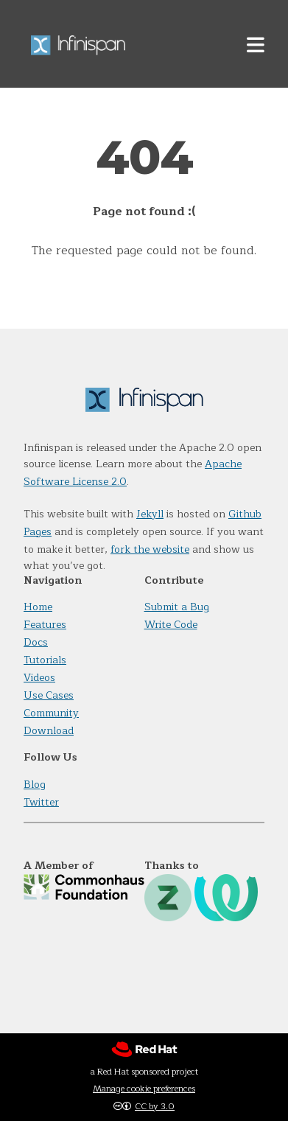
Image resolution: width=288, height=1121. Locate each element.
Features (45, 624)
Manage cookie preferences (144, 1088)
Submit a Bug (176, 606)
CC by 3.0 (155, 1106)
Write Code (170, 624)
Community (51, 713)
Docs (36, 642)
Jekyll (150, 514)
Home (38, 606)
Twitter (41, 802)
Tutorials (45, 660)
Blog (35, 784)
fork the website (149, 549)
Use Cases (49, 695)
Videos (39, 677)
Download (49, 730)
